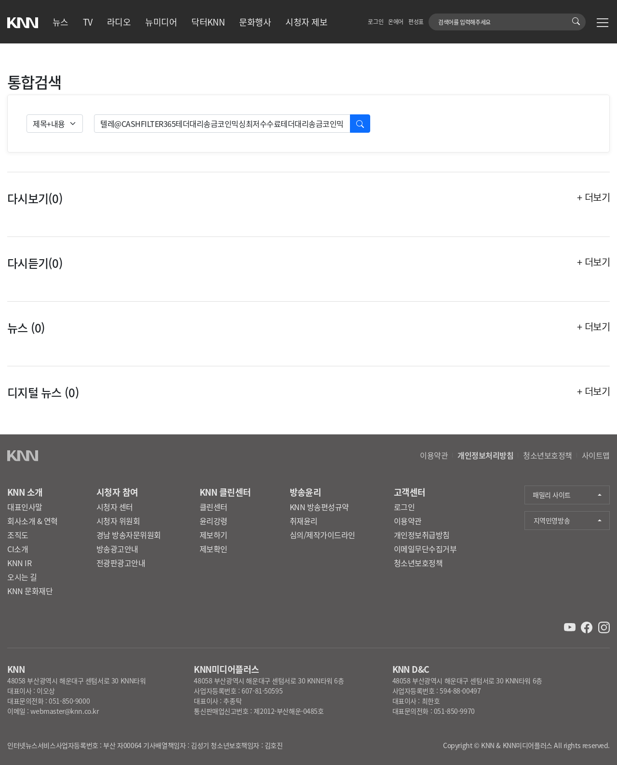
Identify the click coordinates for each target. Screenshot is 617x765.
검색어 (434, 17)
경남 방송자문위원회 (128, 535)
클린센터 (214, 507)
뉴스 (60, 21)
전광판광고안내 (121, 563)
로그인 (375, 21)
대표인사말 (24, 507)
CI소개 (17, 549)
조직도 (17, 535)
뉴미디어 (161, 21)
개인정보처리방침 (485, 455)
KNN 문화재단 (30, 591)
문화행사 (255, 21)
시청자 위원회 (118, 521)
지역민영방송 (552, 520)
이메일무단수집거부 (425, 549)
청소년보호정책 (547, 455)
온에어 (395, 21)
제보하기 (214, 535)
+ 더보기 (593, 197)
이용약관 (434, 455)
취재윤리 (304, 521)
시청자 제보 (306, 21)
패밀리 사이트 (552, 495)
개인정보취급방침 (422, 535)
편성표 (416, 21)
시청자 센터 (114, 507)
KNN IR (19, 563)
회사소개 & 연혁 (32, 521)
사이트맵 (596, 455)
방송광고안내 (117, 549)
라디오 (119, 21)
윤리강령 (214, 521)
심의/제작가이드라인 (322, 535)
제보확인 (214, 549)
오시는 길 (22, 577)
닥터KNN (208, 21)
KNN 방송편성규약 (319, 507)
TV (88, 21)
